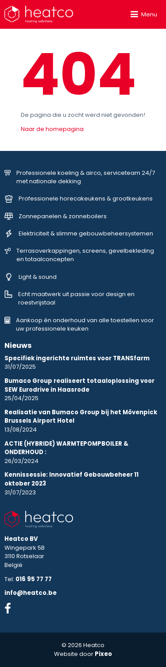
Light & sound (30, 277)
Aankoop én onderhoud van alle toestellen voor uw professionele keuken (79, 324)
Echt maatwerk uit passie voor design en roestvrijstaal (69, 298)
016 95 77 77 (33, 579)
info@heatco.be (30, 593)
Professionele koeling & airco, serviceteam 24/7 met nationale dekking (79, 177)
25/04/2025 (79, 389)
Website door (83, 654)
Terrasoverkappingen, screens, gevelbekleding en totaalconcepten (79, 255)
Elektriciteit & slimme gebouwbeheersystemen (79, 233)
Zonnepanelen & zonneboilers (55, 216)
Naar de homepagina (52, 129)
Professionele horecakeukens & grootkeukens (78, 198)
